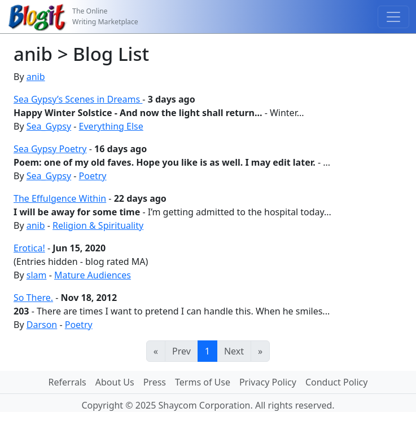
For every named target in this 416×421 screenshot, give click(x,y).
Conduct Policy (336, 382)
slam (37, 275)
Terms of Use (202, 382)
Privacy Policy (267, 382)
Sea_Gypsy (49, 126)
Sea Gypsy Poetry (50, 149)
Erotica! (29, 248)
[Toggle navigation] (393, 17)
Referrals (67, 382)
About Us (114, 382)
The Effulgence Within (60, 198)
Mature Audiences (92, 275)
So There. (33, 297)
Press (154, 382)
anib (36, 76)
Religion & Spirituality (97, 225)
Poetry (93, 176)
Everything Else (111, 126)
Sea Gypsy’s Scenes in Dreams (78, 99)
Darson (42, 324)
